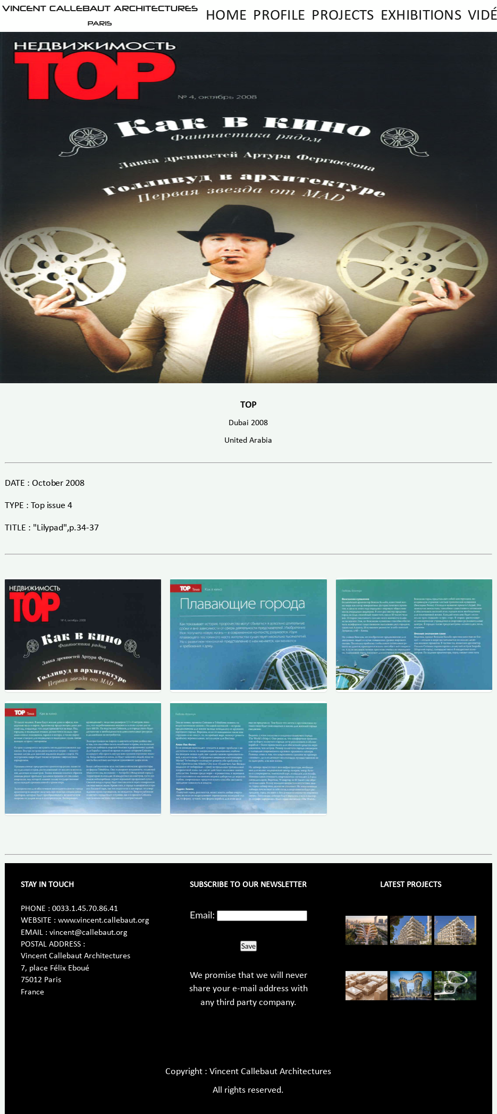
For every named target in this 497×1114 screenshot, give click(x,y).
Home (226, 15)
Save (248, 946)
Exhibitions (421, 15)
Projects (342, 15)
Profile (279, 15)
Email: (202, 915)
